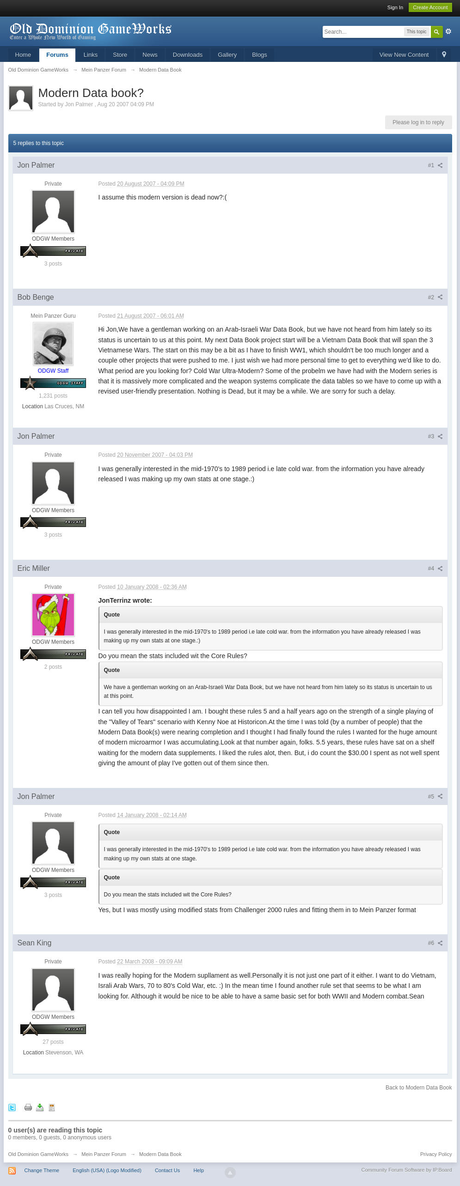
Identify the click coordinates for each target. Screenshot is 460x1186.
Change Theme (42, 1170)
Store (120, 54)
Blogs (259, 54)
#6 (435, 943)
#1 (435, 165)
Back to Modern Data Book (419, 1087)
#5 (435, 796)
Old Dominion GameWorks (38, 1154)
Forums (57, 54)
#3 (435, 436)
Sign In (395, 7)
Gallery (227, 54)
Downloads (187, 54)
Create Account (430, 7)
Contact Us (167, 1170)
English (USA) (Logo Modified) (107, 1170)
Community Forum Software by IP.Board (406, 1170)
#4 (435, 568)
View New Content (404, 54)
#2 (435, 297)
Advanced (448, 31)
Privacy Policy (436, 1154)
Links (91, 54)
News (150, 54)
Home (23, 54)
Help (198, 1170)
